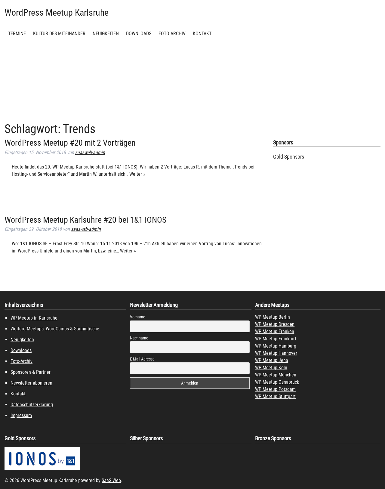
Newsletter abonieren (31, 383)
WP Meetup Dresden (274, 324)
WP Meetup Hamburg (275, 346)
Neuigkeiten (106, 33)
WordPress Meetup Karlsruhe (57, 12)
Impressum (21, 415)
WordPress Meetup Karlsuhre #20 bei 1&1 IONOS (86, 220)
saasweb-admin (90, 152)
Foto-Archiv (172, 33)
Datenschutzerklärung (32, 404)
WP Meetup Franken (274, 331)
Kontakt (202, 33)
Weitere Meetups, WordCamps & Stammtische (55, 329)
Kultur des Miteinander (59, 33)
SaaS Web (111, 480)
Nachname (139, 338)
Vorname (137, 316)
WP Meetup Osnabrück (277, 382)
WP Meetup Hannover (276, 353)
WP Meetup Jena (271, 360)
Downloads (138, 33)
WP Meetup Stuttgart (275, 396)
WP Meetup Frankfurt (275, 339)
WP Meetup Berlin (272, 317)
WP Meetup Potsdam (275, 389)
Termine (17, 33)
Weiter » (137, 174)
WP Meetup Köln (271, 367)
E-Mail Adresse (142, 359)
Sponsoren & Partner (31, 372)
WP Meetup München (275, 375)
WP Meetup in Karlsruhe (34, 318)
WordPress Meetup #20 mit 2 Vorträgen (70, 143)
